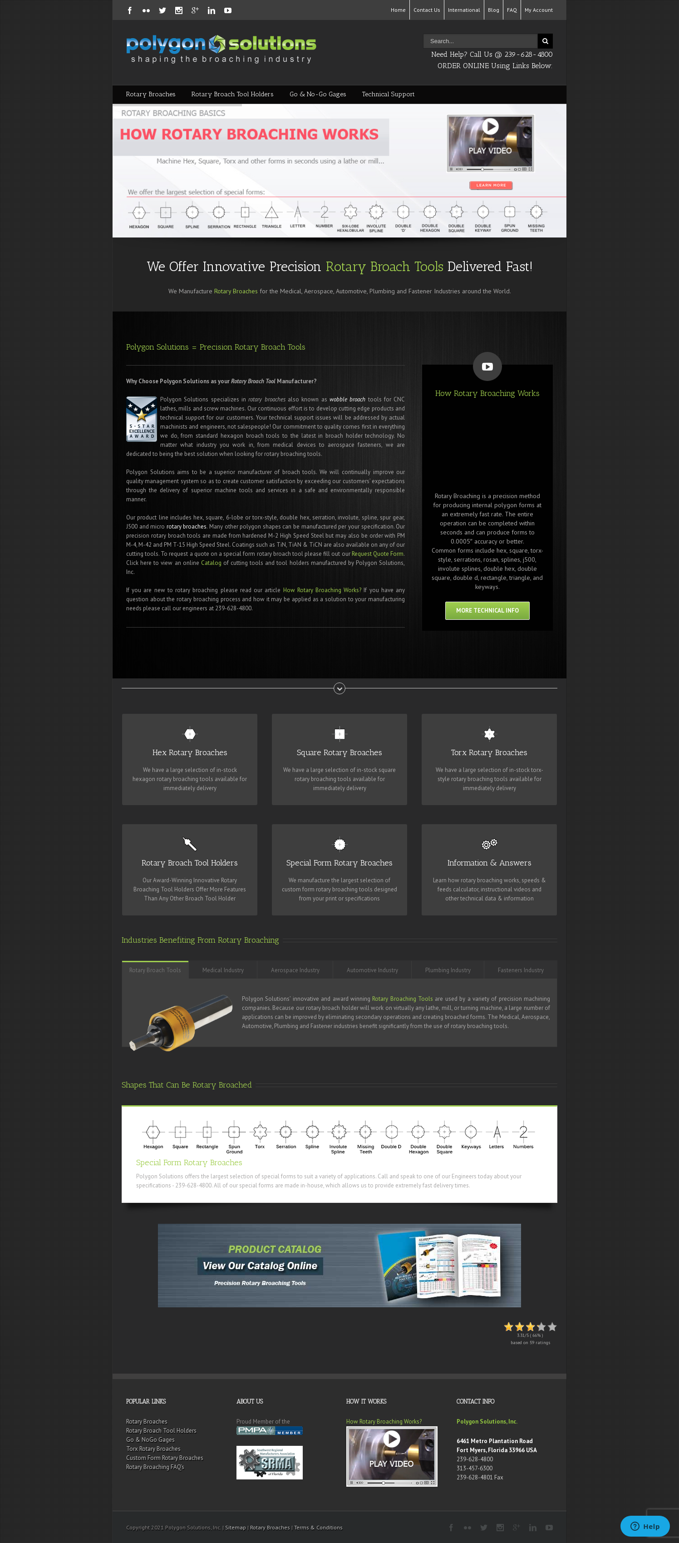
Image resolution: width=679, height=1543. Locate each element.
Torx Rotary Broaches (153, 1449)
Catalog (211, 563)
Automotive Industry (372, 970)
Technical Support (388, 94)
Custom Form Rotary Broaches (164, 1458)
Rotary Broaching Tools (402, 999)
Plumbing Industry (448, 970)
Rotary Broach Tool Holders (233, 94)
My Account (539, 9)
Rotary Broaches (151, 94)
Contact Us (426, 9)
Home (398, 9)
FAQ (512, 9)
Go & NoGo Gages (150, 1440)
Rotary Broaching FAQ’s (155, 1467)
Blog (493, 9)
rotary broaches (187, 526)
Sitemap (235, 1527)
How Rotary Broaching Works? (322, 590)
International (464, 9)
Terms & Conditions (318, 1527)
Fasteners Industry (521, 970)
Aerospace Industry (295, 970)
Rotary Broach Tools (384, 266)
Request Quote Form (377, 554)
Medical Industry (223, 970)
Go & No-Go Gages (318, 94)
